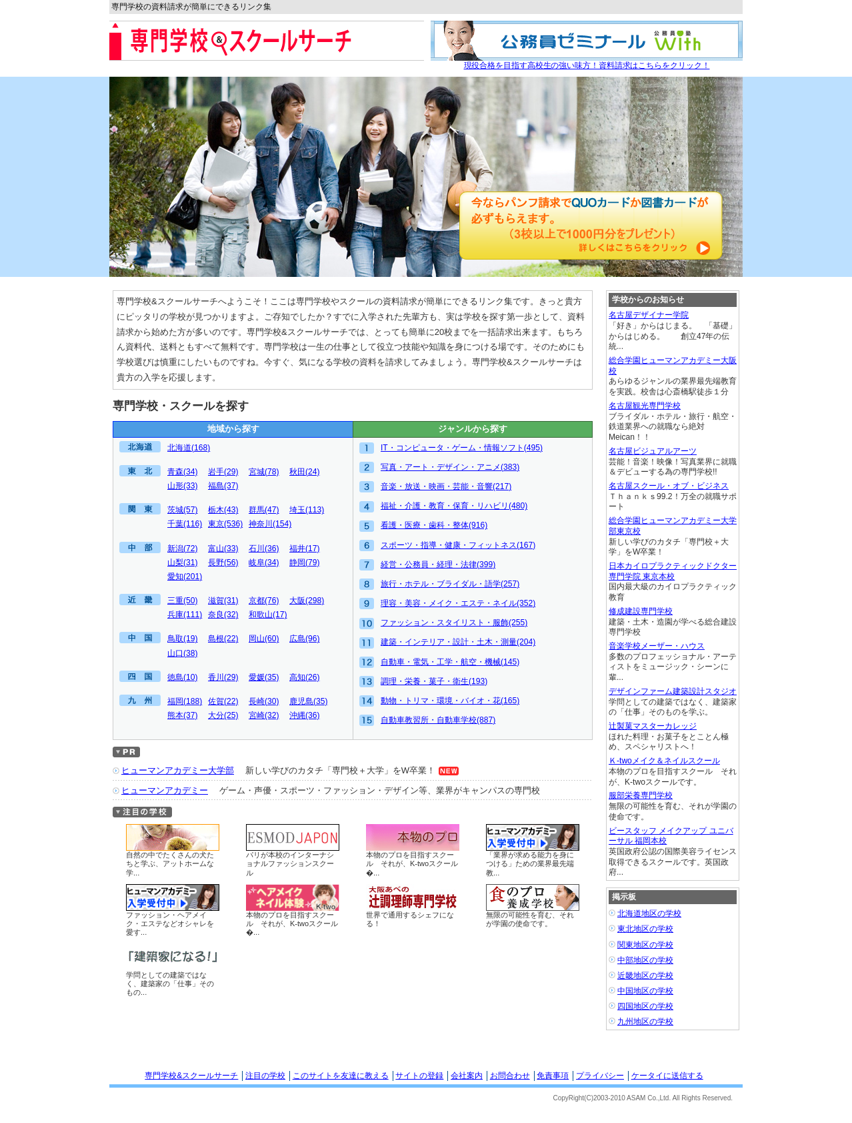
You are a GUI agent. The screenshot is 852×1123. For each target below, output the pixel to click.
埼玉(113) (306, 509)
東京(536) (225, 523)
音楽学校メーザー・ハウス (657, 646)
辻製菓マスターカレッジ (653, 726)
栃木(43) (223, 509)
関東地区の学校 (645, 945)
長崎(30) (264, 701)
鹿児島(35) (308, 701)
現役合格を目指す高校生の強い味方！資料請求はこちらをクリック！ (587, 65)
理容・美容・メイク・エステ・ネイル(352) (458, 603)
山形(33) (182, 485)
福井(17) (304, 548)
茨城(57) (182, 509)
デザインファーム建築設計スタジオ (673, 691)
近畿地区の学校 (645, 975)
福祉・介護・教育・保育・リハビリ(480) (454, 505)
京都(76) (264, 600)
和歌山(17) (268, 614)
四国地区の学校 (645, 1006)
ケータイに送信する (667, 1075)
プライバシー (600, 1075)
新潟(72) (182, 548)
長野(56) (223, 562)
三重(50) (182, 600)
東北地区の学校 (645, 928)
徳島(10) (182, 677)
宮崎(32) (264, 715)
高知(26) (304, 677)
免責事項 (553, 1075)
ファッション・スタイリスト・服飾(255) (454, 622)
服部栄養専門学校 (641, 795)
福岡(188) (184, 701)
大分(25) (223, 715)
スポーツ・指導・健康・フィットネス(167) (458, 545)
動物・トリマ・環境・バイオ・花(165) (450, 700)
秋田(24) (304, 471)
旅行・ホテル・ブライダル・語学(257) (450, 584)
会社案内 (467, 1075)
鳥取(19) (182, 638)
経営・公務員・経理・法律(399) (438, 564)
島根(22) (223, 638)
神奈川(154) (270, 523)
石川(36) (264, 548)
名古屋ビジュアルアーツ (653, 451)
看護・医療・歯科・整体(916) (434, 525)
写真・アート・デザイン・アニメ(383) (450, 467)
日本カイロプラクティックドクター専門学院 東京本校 (673, 571)
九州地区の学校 (645, 1021)
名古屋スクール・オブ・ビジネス (669, 485)
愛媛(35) (264, 677)
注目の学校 (265, 1075)
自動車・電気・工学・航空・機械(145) (450, 662)
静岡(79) (304, 562)
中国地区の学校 (645, 991)
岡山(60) (264, 638)
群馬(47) (264, 509)
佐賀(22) (223, 701)
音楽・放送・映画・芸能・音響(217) (446, 486)
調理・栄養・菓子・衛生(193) (434, 681)
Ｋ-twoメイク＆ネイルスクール (664, 760)
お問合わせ (510, 1075)
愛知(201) (184, 576)
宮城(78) (264, 471)
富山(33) (223, 548)
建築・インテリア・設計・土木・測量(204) (458, 642)
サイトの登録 (419, 1075)
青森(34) (182, 471)
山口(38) (182, 653)
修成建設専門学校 (641, 611)
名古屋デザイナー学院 (649, 315)
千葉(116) (184, 523)
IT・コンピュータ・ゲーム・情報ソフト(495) (462, 447)
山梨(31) (182, 562)
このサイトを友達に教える (341, 1075)
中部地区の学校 (645, 960)
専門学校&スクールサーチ (191, 1075)
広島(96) (304, 638)
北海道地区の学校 (649, 913)
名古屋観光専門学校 (645, 405)
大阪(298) (306, 600)
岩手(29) (223, 471)
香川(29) (223, 677)
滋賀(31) (223, 600)
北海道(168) (188, 447)
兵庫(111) (184, 614)
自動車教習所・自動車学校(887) (438, 720)
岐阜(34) (264, 562)
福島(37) (223, 485)
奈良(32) (223, 614)
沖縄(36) (304, 715)
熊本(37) (182, 715)
